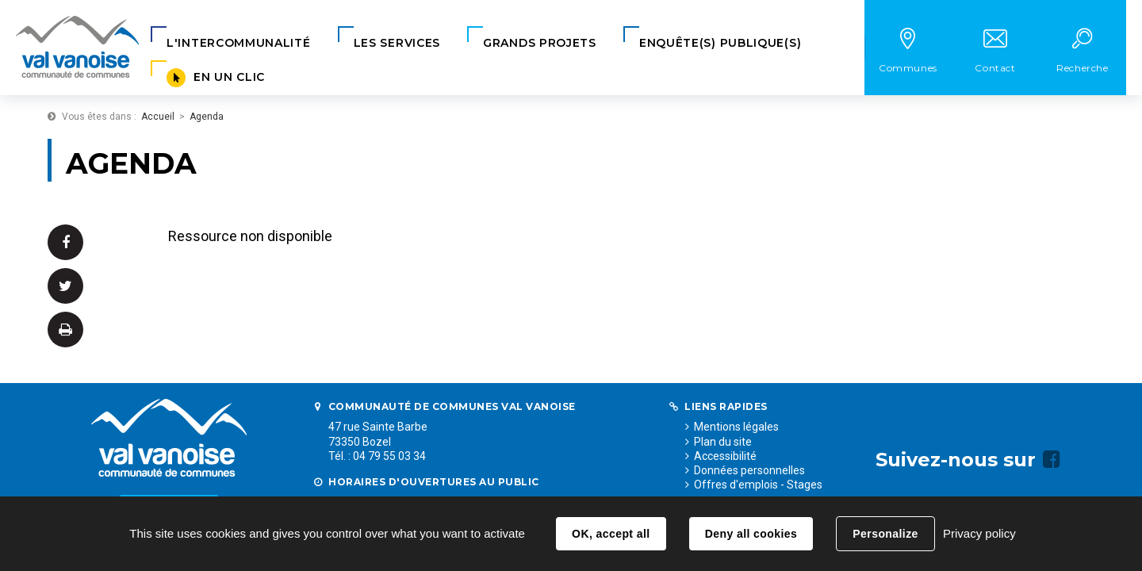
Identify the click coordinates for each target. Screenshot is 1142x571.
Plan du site (723, 441)
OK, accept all (611, 533)
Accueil (157, 116)
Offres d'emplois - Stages (758, 484)
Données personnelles (749, 470)
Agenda (207, 116)
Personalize (885, 533)
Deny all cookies (751, 533)
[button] (239, 43)
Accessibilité (725, 456)
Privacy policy (979, 533)
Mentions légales (736, 426)
